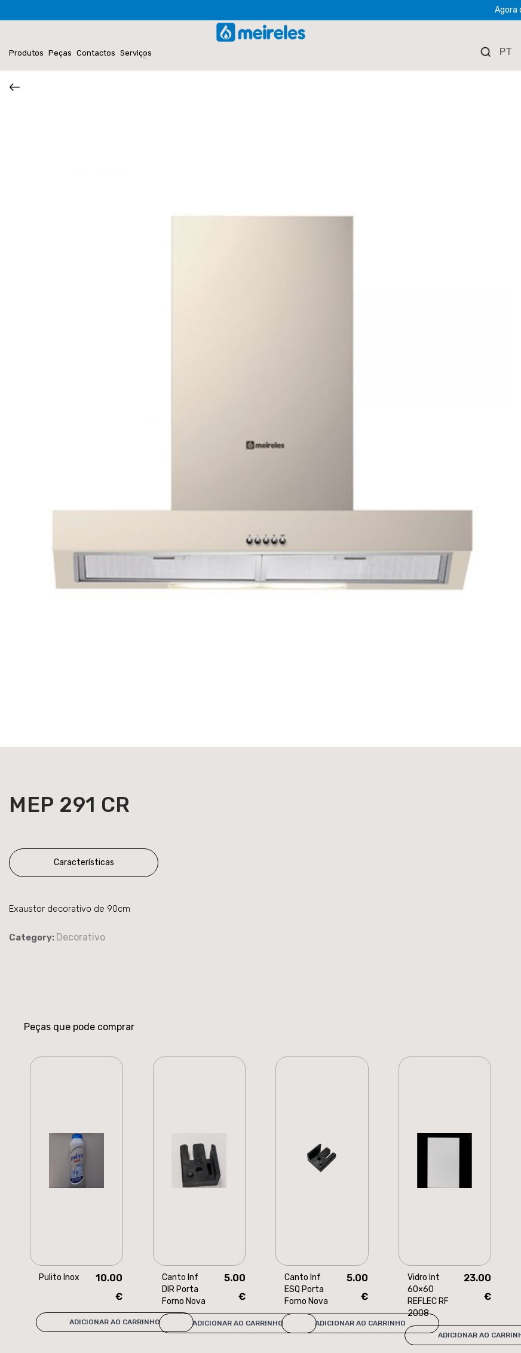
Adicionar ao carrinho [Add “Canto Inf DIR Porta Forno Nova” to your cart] (237, 1323)
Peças (60, 52)
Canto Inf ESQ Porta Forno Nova (306, 1289)
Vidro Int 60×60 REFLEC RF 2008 (428, 1295)
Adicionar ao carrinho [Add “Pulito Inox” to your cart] (114, 1322)
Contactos (95, 52)
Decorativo (80, 937)
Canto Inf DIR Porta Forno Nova (184, 1289)
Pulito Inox (59, 1277)
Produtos (26, 52)
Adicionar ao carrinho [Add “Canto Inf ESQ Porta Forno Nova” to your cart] (360, 1323)
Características (84, 862)
